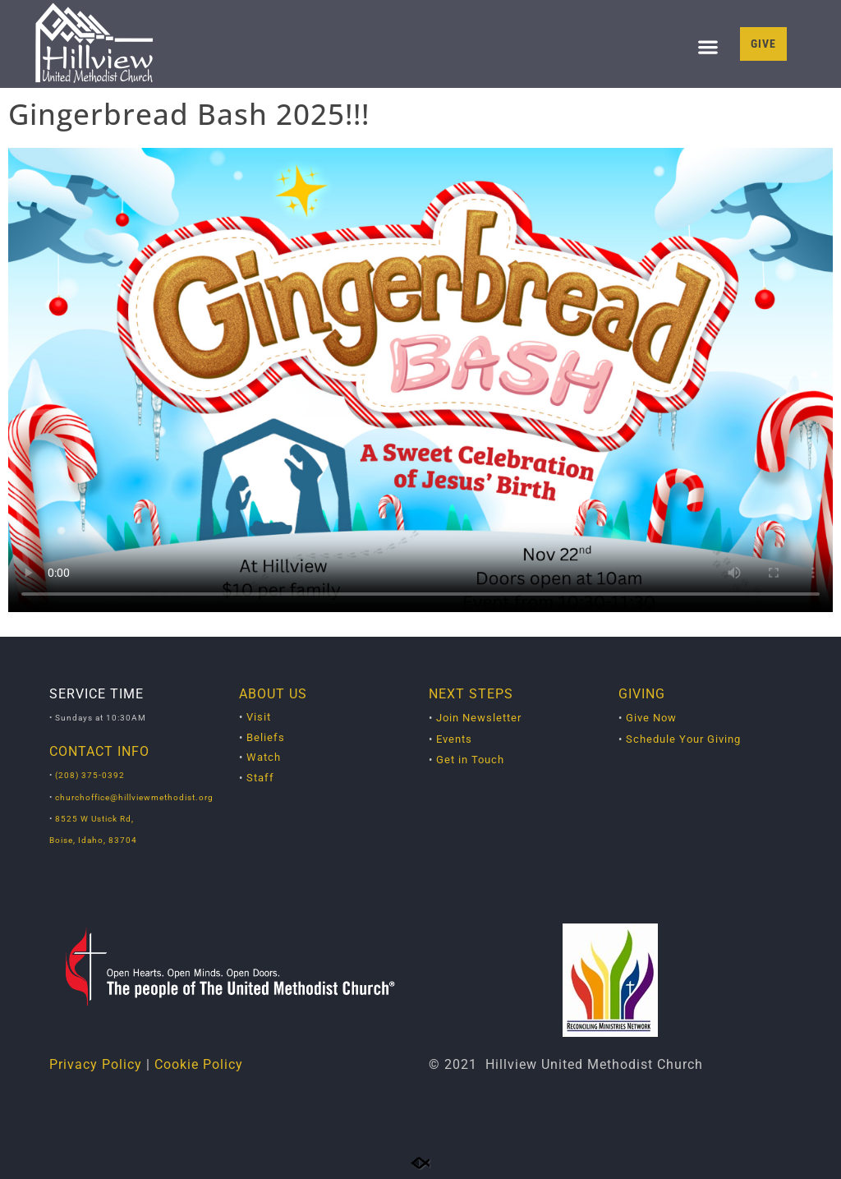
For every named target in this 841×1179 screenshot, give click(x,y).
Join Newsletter (479, 718)
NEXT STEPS (471, 694)
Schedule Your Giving (683, 739)
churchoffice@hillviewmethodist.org (134, 797)
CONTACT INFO (99, 751)
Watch (263, 757)
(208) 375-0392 (90, 775)
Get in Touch (470, 759)
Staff (260, 777)
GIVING (641, 694)
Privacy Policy (95, 1064)
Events (454, 739)
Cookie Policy (198, 1064)
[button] (708, 47)
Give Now (651, 718)
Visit (258, 717)
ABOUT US (273, 694)
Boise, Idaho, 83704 (93, 840)
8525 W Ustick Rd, (93, 818)
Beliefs (265, 737)
